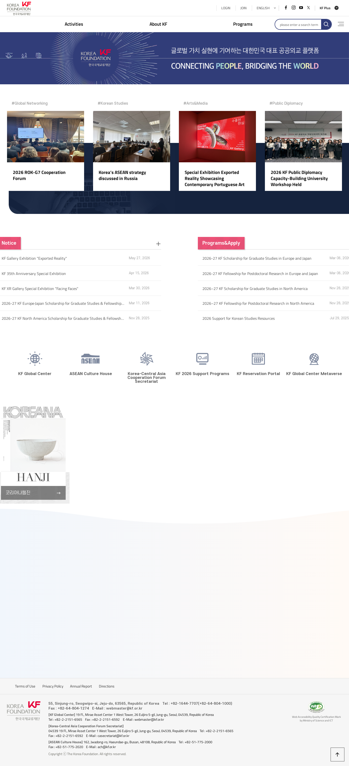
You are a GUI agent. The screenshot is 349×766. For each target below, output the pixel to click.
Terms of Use (25, 686)
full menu (341, 24)
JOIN (243, 8)
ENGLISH (263, 8)
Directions (106, 686)
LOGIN (225, 8)
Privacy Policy (52, 686)
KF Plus (325, 8)
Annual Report (81, 686)
